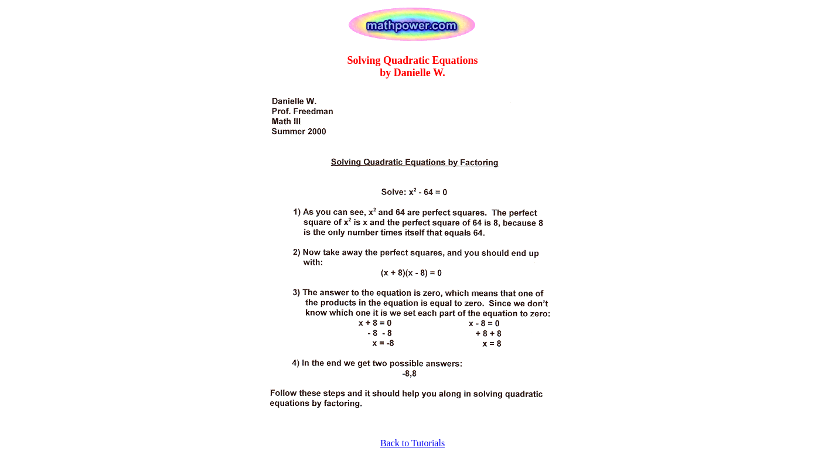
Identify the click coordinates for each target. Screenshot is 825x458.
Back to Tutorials (412, 443)
